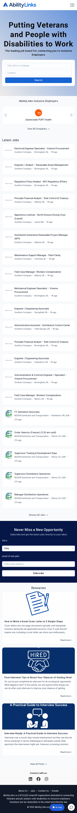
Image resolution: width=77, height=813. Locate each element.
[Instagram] (46, 779)
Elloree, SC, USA (59, 436)
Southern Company (23, 152)
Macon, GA (39, 399)
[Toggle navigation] (72, 5)
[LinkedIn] (31, 779)
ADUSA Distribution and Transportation (31, 415)
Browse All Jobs (38, 515)
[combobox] (38, 548)
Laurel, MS (39, 222)
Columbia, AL (40, 259)
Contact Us (43, 791)
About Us (22, 791)
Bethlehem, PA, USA (60, 415)
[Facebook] (39, 779)
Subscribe (38, 573)
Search (39, 80)
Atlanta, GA (39, 202)
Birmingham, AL (41, 152)
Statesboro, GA (41, 362)
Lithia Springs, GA (42, 329)
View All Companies (38, 128)
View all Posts (38, 764)
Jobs (32, 791)
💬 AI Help (57, 807)
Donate (55, 791)
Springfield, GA (40, 312)
